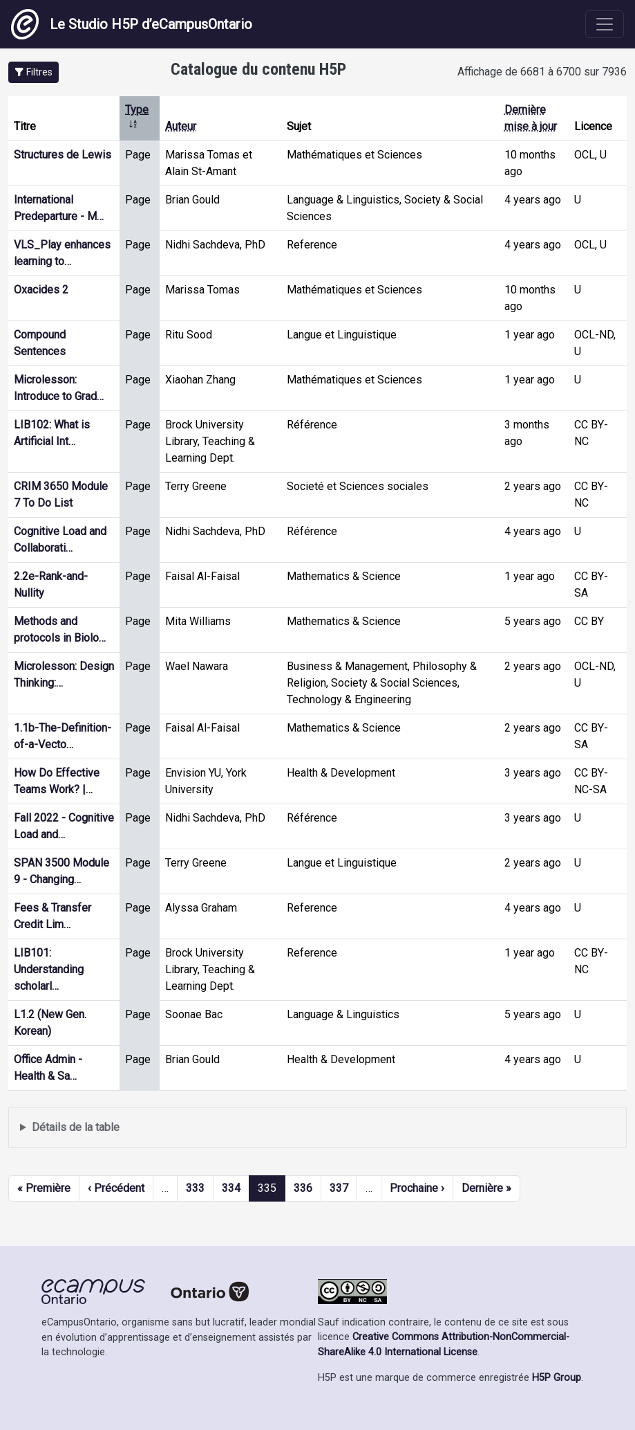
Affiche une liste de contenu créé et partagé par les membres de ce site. (317, 1128)
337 (339, 1188)
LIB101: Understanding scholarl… (49, 969)
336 (303, 1188)
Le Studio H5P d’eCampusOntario (131, 24)
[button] (33, 72)
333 (195, 1188)
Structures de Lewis (62, 154)
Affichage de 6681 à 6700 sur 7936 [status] (542, 71)
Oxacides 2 (41, 289)
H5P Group (556, 1378)
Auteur (180, 126)
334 (231, 1188)
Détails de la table (76, 1127)
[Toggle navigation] (604, 24)
